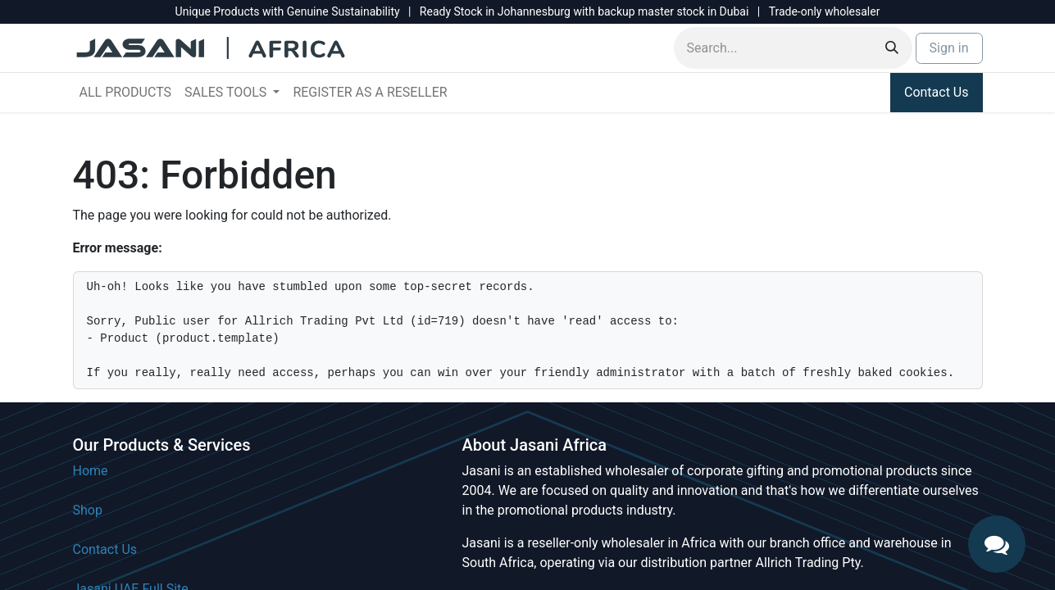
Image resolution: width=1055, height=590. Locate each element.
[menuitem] (126, 92)
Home (90, 471)
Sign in (949, 48)
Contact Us (936, 92)
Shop (87, 510)
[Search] (891, 48)
